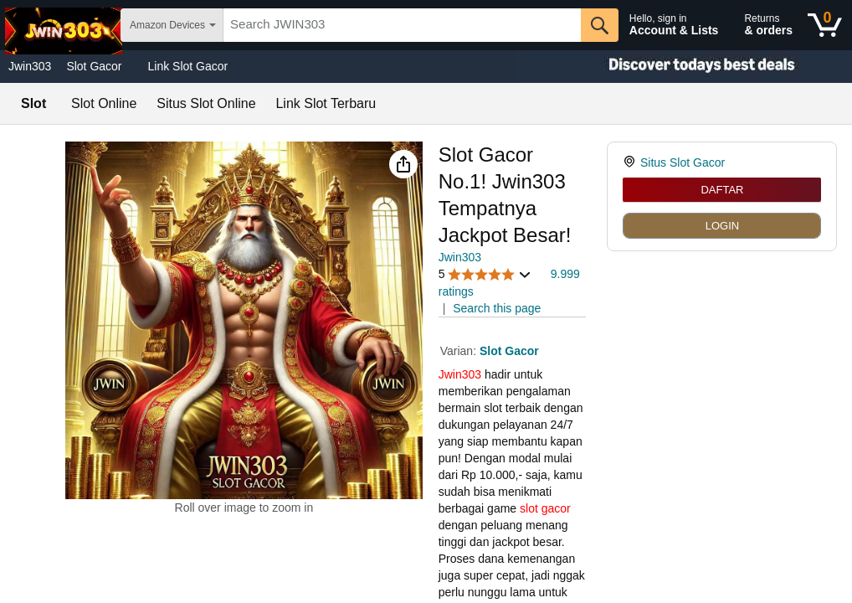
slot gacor (545, 508)
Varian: (460, 351)
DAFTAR (722, 189)
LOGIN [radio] (722, 225)
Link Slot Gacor (188, 66)
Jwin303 (29, 66)
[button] (403, 164)
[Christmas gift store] (684, 66)
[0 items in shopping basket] (824, 25)
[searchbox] (402, 25)
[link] (631, 162)
